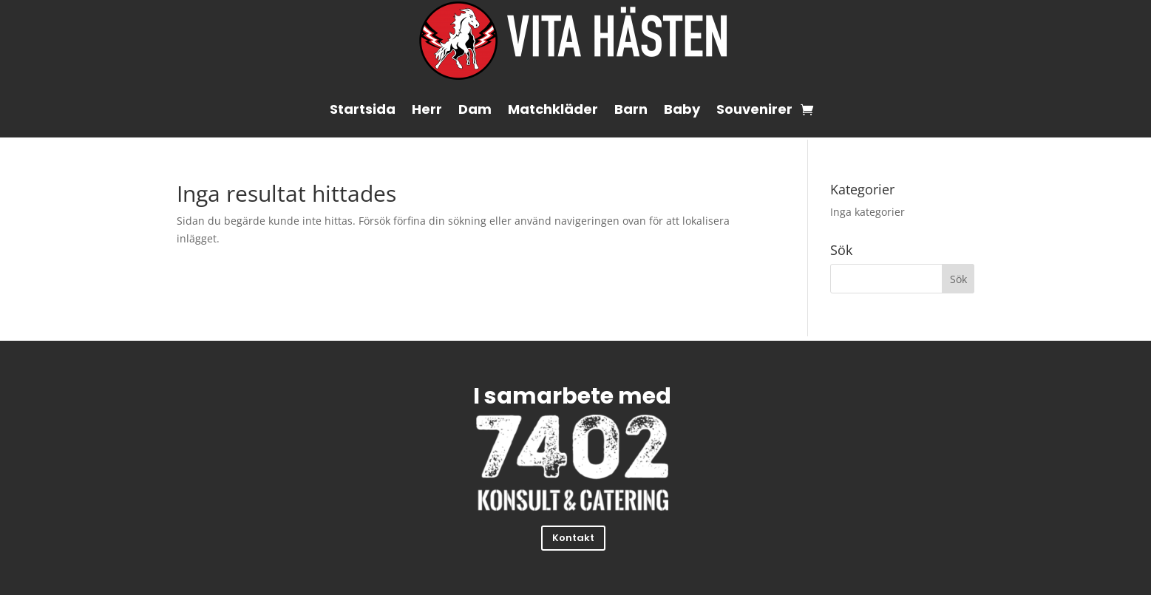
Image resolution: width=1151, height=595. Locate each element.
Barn (631, 109)
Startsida (362, 109)
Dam (475, 109)
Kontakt (573, 538)
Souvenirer (754, 109)
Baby (682, 109)
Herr (427, 109)
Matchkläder (553, 109)
